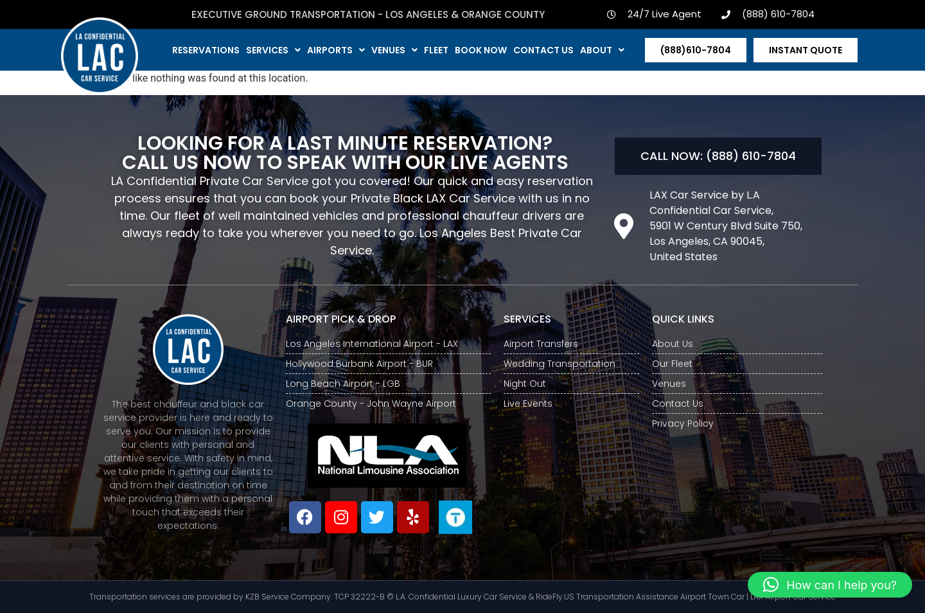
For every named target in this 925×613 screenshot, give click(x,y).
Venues (394, 50)
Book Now (481, 50)
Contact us (543, 50)
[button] (830, 585)
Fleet (436, 50)
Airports (336, 50)
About (602, 50)
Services (273, 50)
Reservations (206, 50)
